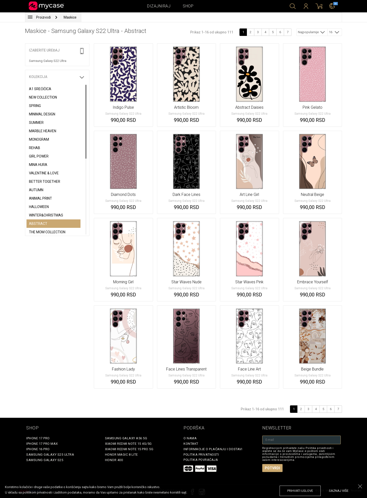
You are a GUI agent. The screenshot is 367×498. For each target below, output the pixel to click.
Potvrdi (272, 468)
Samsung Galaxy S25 (44, 460)
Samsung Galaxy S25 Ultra (50, 454)
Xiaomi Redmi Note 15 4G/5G (128, 444)
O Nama (190, 438)
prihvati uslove (300, 491)
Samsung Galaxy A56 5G (126, 438)
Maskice (70, 17)
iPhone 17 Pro (38, 438)
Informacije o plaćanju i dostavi (213, 449)
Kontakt (191, 444)
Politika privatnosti (201, 454)
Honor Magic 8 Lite (121, 454)
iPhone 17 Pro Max (42, 444)
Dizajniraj (158, 6)
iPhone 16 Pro (38, 449)
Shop (188, 6)
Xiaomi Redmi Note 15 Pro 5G (129, 449)
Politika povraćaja (201, 460)
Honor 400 (114, 460)
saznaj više (338, 491)
